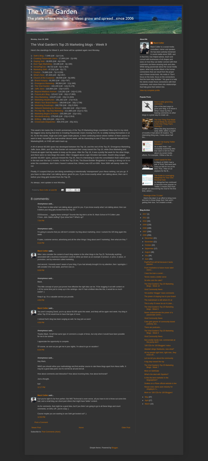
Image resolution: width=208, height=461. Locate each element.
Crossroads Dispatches (45, 122)
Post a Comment (41, 422)
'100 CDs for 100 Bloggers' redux (157, 345)
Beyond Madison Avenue (45, 91)
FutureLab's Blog (42, 94)
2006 (145, 235)
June (147, 259)
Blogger (115, 448)
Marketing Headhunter (44, 100)
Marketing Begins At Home (46, 113)
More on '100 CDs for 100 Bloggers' (158, 392)
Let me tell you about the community (158, 358)
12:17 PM (41, 387)
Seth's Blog (38, 56)
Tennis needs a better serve (155, 277)
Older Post (126, 428)
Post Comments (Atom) (51, 432)
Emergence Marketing (44, 83)
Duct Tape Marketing (43, 64)
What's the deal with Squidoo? (156, 374)
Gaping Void (39, 61)
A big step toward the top (154, 362)
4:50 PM (41, 300)
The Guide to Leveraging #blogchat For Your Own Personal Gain (164, 178)
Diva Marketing (41, 97)
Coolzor (37, 72)
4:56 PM (41, 323)
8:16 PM (41, 243)
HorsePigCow (40, 67)
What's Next (39, 75)
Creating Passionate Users (45, 58)
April (147, 400)
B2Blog (38, 119)
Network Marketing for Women (48, 108)
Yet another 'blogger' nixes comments (159, 293)
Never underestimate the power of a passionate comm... (158, 314)
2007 (145, 231)
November (149, 242)
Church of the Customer (44, 78)
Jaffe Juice (39, 89)
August (148, 252)
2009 (145, 225)
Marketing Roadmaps (44, 105)
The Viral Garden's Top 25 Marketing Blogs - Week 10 (158, 285)
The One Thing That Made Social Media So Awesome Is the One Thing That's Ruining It (165, 123)
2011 (145, 218)
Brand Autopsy (41, 80)
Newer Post (36, 428)
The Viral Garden (42, 86)
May (147, 397)
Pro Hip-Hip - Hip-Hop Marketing (49, 111)
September (149, 249)
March (147, 404)
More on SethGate (151, 371)
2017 (145, 214)
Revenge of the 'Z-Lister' (153, 196)
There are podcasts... (152, 327)
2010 (145, 221)
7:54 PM (41, 221)
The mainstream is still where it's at (158, 300)
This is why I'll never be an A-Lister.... (159, 303)
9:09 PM (41, 270)
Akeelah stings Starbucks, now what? (159, 349)
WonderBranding (42, 116)
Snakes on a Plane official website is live (160, 383)
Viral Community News (153, 289)
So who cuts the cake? (153, 280)
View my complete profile (150, 90)
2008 (145, 228)
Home (81, 428)
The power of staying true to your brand (160, 296)
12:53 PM (41, 417)
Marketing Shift (40, 69)
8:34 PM (41, 350)
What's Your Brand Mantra (46, 102)
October (148, 245)
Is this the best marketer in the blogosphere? (156, 379)
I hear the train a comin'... (154, 273)
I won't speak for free (162, 160)
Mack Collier (43, 251)
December (149, 238)
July (147, 256)
